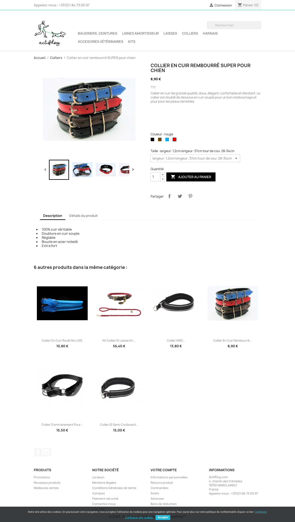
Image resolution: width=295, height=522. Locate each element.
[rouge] (175, 140)
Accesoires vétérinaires (100, 41)
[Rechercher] (234, 25)
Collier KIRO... (176, 340)
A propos (98, 493)
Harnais (210, 33)
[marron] (160, 140)
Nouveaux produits (47, 483)
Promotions (42, 477)
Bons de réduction (164, 504)
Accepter (163, 517)
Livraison (98, 477)
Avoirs (155, 493)
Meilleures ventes (46, 488)
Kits (131, 41)
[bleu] (168, 140)
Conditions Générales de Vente (114, 488)
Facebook (38, 452)
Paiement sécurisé (105, 498)
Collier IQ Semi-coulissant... (119, 425)
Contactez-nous (104, 504)
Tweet (180, 196)
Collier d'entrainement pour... (62, 425)
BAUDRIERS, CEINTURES (97, 33)
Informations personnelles (169, 477)
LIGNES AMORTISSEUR (140, 33)
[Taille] (195, 158)
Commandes (159, 488)
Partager (169, 196)
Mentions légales (104, 483)
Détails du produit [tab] (83, 215)
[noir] (153, 140)
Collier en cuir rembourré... (232, 340)
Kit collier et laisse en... (119, 340)
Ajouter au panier (191, 177)
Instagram (47, 452)
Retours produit (162, 483)
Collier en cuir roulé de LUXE (62, 340)
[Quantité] (155, 176)
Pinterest (190, 196)
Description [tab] (52, 215)
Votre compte (164, 470)
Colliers (190, 33)
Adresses (157, 498)
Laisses (170, 33)
